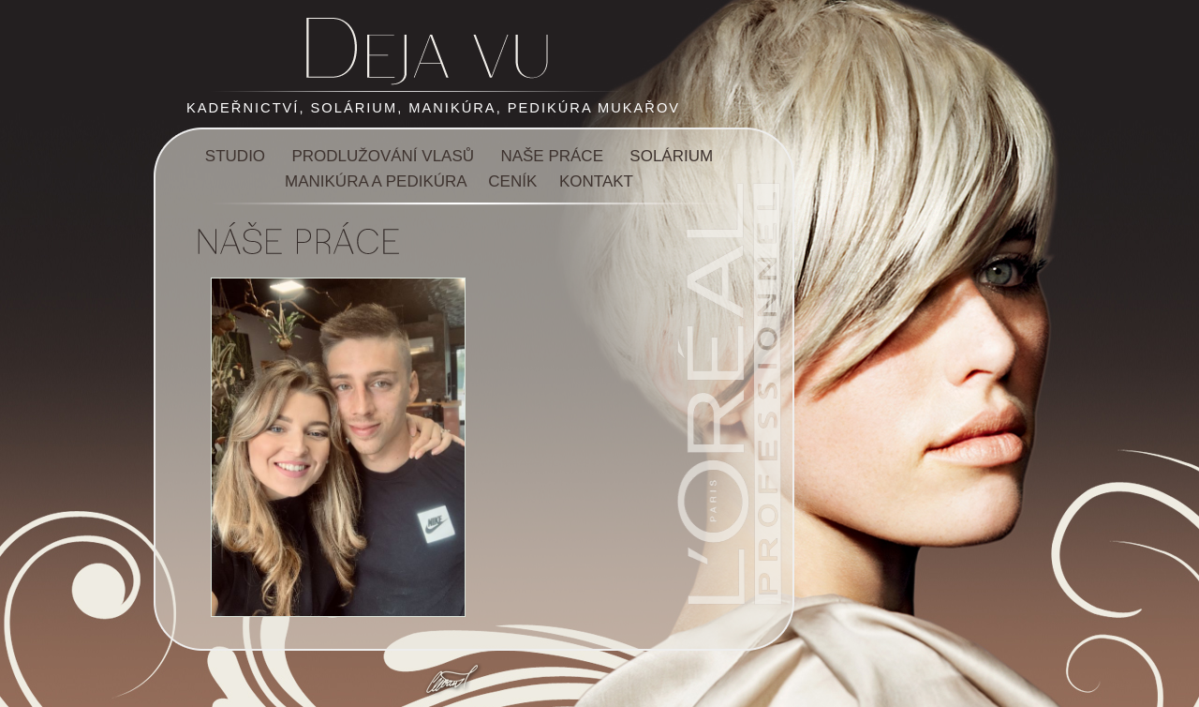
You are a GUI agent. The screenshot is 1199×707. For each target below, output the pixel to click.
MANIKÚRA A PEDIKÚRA (375, 181)
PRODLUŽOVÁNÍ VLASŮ (382, 156)
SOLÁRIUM (671, 156)
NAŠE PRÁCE (551, 156)
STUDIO (235, 156)
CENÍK (512, 181)
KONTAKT (596, 181)
